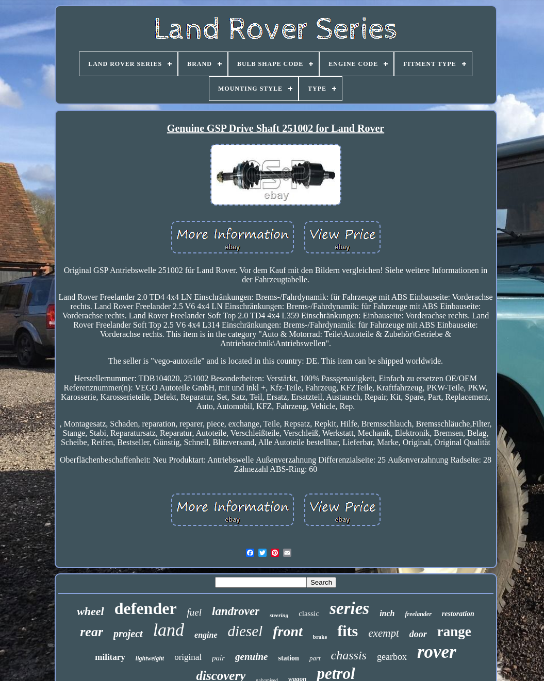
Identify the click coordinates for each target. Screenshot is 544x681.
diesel (245, 631)
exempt (383, 633)
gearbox (392, 657)
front (288, 631)
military (110, 657)
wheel (90, 611)
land (168, 629)
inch (387, 613)
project (128, 633)
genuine (251, 656)
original (188, 657)
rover (436, 652)
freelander (418, 614)
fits (347, 630)
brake (320, 637)
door (418, 634)
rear (91, 631)
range (454, 631)
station (288, 658)
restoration (458, 614)
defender (145, 608)
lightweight (150, 658)
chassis (349, 655)
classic (309, 613)
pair (218, 658)
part (315, 658)
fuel (194, 612)
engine (205, 635)
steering (279, 615)
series (349, 608)
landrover (235, 611)
